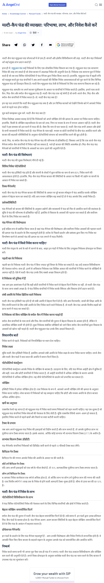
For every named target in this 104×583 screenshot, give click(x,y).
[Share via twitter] (33, 45)
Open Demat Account (57, 5)
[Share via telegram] (15, 45)
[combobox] (34, 33)
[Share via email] (50, 45)
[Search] (96, 4)
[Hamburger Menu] (100, 4)
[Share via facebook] (41, 45)
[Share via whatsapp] (24, 45)
